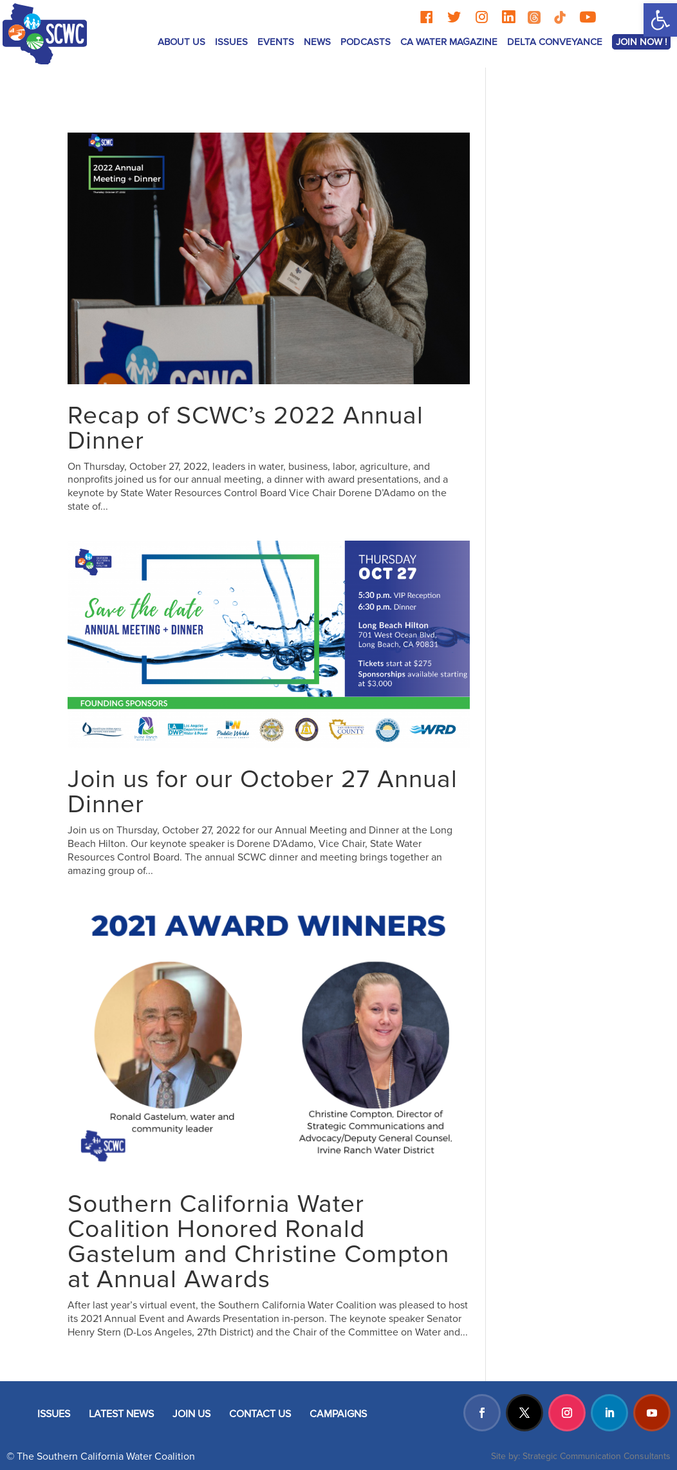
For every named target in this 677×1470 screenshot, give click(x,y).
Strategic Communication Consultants (597, 1456)
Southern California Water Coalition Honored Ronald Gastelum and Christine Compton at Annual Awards (258, 1242)
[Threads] (534, 17)
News (317, 42)
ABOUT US (181, 42)
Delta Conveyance (554, 42)
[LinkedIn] (508, 17)
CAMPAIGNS (338, 1414)
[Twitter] (454, 17)
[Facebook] (426, 17)
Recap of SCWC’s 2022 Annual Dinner (245, 428)
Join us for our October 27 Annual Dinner (263, 792)
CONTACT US (260, 1414)
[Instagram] (481, 17)
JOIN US (191, 1414)
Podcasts (365, 42)
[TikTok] (560, 17)
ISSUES (231, 42)
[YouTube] (587, 17)
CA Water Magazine (448, 42)
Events (275, 42)
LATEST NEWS (121, 1414)
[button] (660, 20)
